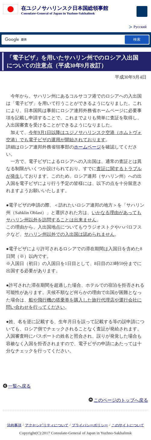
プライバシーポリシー (90, 425)
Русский (140, 27)
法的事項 (14, 425)
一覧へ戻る (19, 386)
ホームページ (87, 147)
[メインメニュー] (142, 11)
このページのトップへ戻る (121, 400)
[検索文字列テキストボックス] (62, 39)
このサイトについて (128, 425)
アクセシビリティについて (46, 425)
